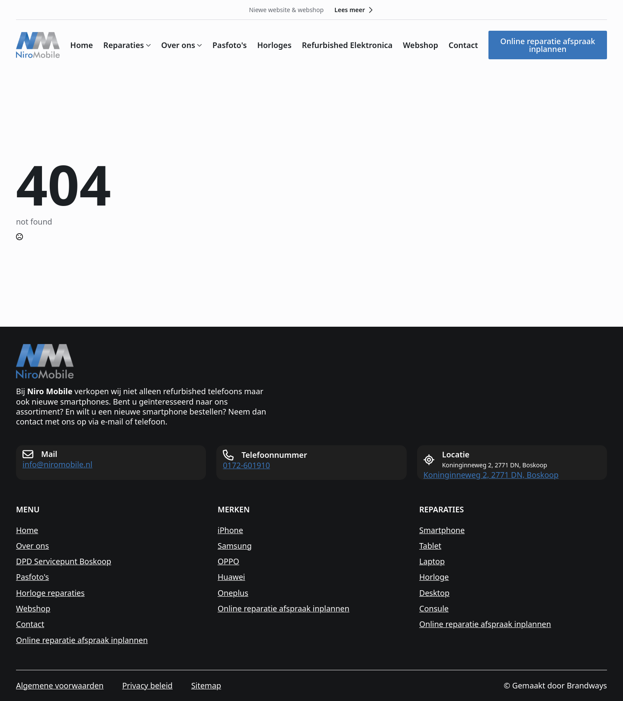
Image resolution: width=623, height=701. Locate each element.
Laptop (432, 561)
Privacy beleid (147, 686)
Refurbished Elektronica (347, 45)
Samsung (235, 546)
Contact (463, 45)
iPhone (230, 530)
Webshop (420, 45)
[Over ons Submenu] (198, 45)
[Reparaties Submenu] (147, 45)
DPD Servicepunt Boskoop (63, 561)
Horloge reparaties (50, 593)
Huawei (231, 577)
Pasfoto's (229, 45)
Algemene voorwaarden (59, 686)
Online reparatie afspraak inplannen (82, 640)
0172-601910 (246, 465)
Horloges (274, 45)
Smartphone (442, 530)
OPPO (228, 561)
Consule (434, 609)
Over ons (178, 45)
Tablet (430, 546)
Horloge (434, 577)
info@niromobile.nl (57, 464)
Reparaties (123, 45)
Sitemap (206, 686)
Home (81, 45)
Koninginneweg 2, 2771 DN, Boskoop (491, 475)
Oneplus (233, 593)
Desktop (434, 593)
